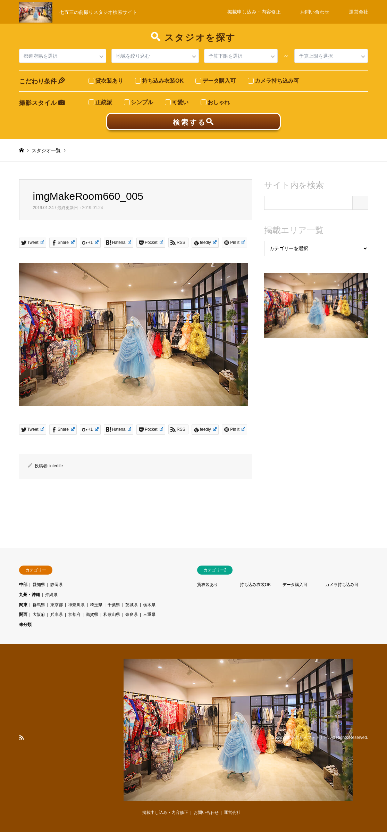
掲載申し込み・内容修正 (254, 12)
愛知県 (39, 584)
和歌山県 (111, 614)
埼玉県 (96, 604)
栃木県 (149, 604)
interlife (56, 465)
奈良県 (131, 614)
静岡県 (56, 584)
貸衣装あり (207, 584)
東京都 (56, 604)
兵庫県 (56, 614)
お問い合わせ (314, 12)
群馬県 (39, 604)
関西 (23, 614)
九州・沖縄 (29, 594)
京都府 (74, 614)
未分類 (25, 624)
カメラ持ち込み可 (342, 584)
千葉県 (114, 604)
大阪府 (39, 614)
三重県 (149, 614)
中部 (23, 584)
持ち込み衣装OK (255, 584)
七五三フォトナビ (311, 737)
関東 (23, 604)
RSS (21, 737)
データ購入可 (295, 584)
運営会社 (358, 12)
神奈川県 (76, 604)
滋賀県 (92, 614)
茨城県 (131, 604)
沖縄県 (51, 594)
